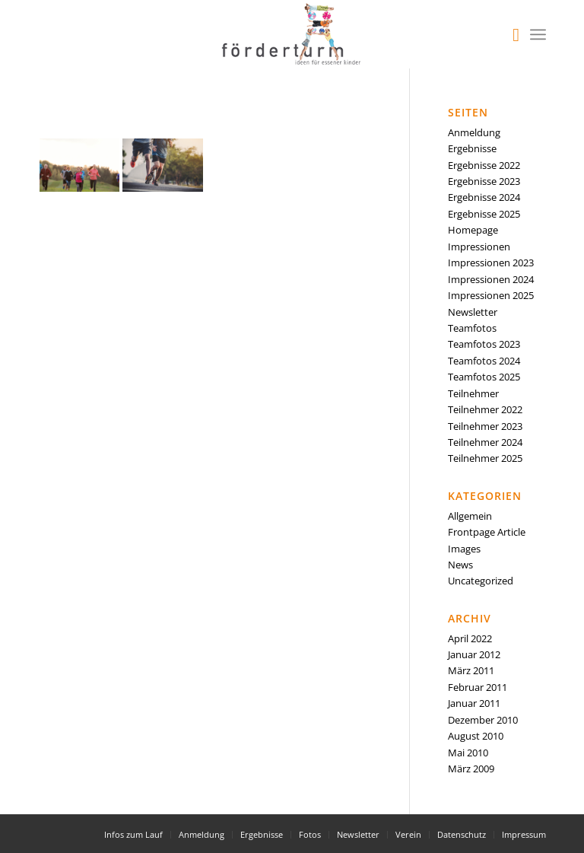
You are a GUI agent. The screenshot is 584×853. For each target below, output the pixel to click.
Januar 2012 (474, 654)
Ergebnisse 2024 (484, 197)
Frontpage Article (486, 532)
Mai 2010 (468, 752)
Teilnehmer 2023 (485, 426)
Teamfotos (472, 328)
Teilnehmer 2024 (485, 442)
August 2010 (475, 736)
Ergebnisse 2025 (484, 214)
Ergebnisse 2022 (484, 165)
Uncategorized (480, 580)
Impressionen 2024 (491, 279)
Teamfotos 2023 (484, 344)
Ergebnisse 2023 (484, 181)
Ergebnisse (472, 148)
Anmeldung (474, 132)
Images (464, 548)
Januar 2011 (474, 703)
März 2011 (471, 670)
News (460, 564)
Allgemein (470, 516)
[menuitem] (508, 34)
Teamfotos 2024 (484, 361)
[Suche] (508, 34)
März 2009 (471, 768)
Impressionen (479, 246)
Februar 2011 (477, 687)
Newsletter (472, 312)
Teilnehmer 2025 (485, 458)
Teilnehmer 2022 (485, 409)
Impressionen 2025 (491, 295)
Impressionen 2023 (491, 262)
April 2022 (470, 638)
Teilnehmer (473, 393)
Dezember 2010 (483, 720)
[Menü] (538, 34)
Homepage (473, 230)
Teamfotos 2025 (484, 377)
